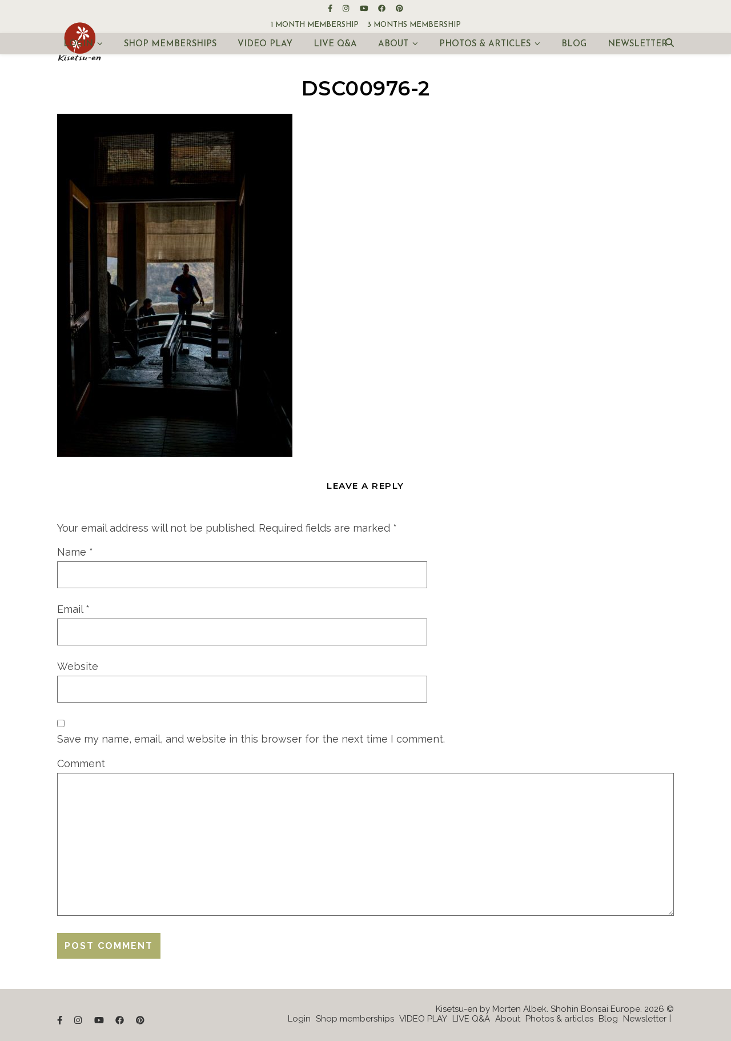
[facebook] (382, 8)
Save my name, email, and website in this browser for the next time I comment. (251, 739)
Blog (574, 44)
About (393, 44)
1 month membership (315, 25)
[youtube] (365, 8)
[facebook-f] (331, 8)
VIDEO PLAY (265, 44)
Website (77, 666)
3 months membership (414, 25)
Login (78, 44)
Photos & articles (485, 44)
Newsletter (638, 44)
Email (73, 609)
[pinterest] (399, 8)
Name (75, 552)
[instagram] (347, 8)
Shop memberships (170, 44)
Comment (81, 763)
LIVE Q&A (335, 44)
